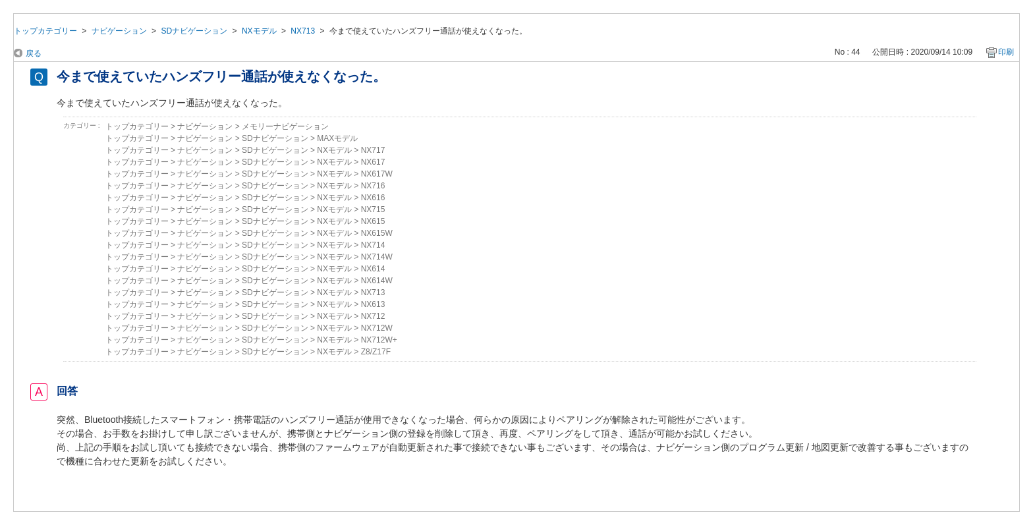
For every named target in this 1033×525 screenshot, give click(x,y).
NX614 (373, 268)
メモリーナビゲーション (285, 126)
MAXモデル (337, 138)
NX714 (373, 245)
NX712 (373, 316)
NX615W (377, 233)
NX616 (373, 197)
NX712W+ (379, 340)
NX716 (373, 185)
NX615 (373, 221)
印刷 (1006, 52)
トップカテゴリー (45, 31)
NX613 (373, 304)
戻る (34, 53)
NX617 (373, 162)
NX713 (303, 31)
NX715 (373, 209)
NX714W (377, 257)
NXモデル (259, 31)
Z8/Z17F (376, 351)
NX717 (373, 150)
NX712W (377, 328)
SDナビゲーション (194, 31)
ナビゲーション (119, 31)
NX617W (377, 174)
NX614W (377, 280)
